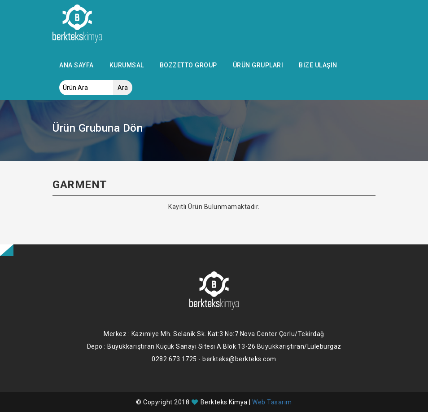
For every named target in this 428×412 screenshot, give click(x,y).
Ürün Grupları (258, 65)
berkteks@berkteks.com (239, 359)
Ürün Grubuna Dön (97, 128)
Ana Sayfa (76, 65)
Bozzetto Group (188, 65)
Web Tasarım (272, 402)
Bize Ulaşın (318, 65)
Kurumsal (126, 65)
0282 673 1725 (174, 359)
